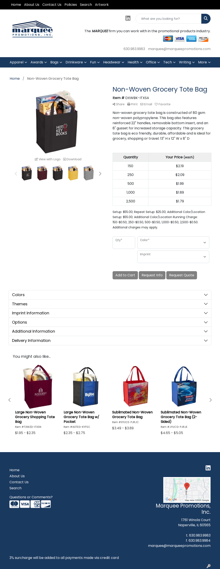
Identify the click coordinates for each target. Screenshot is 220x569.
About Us (31, 4)
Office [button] (151, 62)
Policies (70, 4)
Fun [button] (93, 62)
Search (86, 4)
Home (16, 4)
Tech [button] (167, 62)
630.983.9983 (134, 48)
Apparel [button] (16, 62)
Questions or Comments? (31, 497)
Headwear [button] (112, 62)
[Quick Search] (169, 19)
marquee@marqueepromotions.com (179, 48)
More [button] (202, 62)
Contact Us (51, 4)
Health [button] (133, 62)
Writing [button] (185, 62)
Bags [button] (54, 62)
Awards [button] (37, 62)
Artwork (102, 4)
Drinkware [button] (74, 62)
